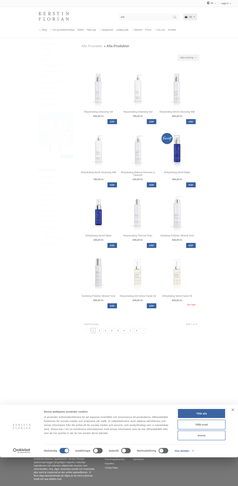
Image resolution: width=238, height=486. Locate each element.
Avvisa (201, 464)
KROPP (46, 57)
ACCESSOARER (51, 79)
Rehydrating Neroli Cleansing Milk (177, 111)
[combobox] (188, 57)
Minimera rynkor (49, 201)
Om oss (161, 29)
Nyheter (138, 29)
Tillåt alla (201, 442)
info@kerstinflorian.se (155, 417)
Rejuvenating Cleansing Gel (98, 111)
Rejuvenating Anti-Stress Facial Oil (138, 296)
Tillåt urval (201, 453)
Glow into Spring (49, 251)
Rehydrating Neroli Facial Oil (177, 296)
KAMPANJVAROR (50, 112)
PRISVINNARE (49, 106)
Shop (44, 29)
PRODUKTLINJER (52, 73)
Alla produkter (48, 51)
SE (210, 3)
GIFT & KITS (48, 84)
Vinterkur (46, 240)
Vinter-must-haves (50, 235)
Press (148, 29)
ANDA (80, 29)
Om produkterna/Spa (63, 29)
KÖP (112, 122)
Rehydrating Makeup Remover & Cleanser (138, 173)
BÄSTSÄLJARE (49, 101)
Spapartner (107, 29)
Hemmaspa (47, 218)
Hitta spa (91, 29)
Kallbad (45, 212)
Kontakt (172, 29)
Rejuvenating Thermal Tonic (137, 235)
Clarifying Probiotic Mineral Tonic (177, 235)
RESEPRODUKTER (51, 90)
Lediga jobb (122, 29)
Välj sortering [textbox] (186, 57)
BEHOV (46, 68)
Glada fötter (47, 229)
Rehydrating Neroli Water (177, 172)
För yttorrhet (47, 190)
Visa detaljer (181, 479)
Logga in (225, 3)
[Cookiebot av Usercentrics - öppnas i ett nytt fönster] (21, 479)
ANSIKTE (47, 62)
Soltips (44, 196)
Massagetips (47, 207)
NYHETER (46, 95)
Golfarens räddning (51, 246)
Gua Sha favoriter (50, 224)
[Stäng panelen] (233, 438)
